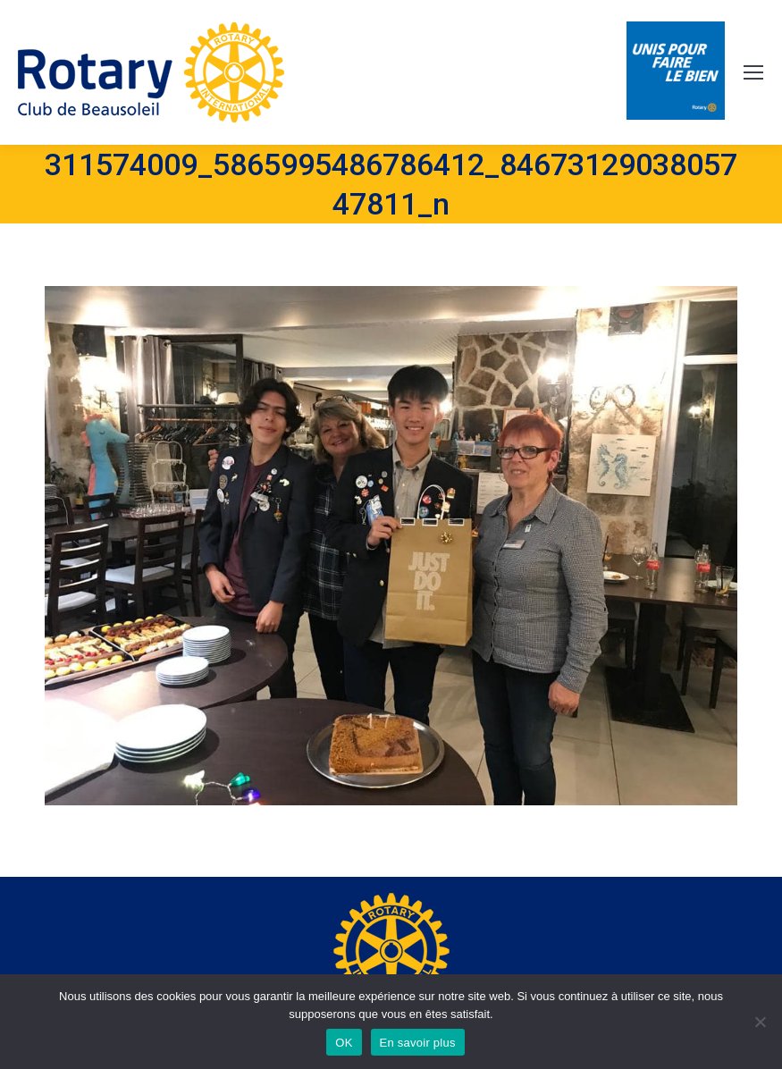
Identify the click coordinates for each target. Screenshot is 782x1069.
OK (343, 1042)
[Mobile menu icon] (753, 72)
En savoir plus (418, 1042)
